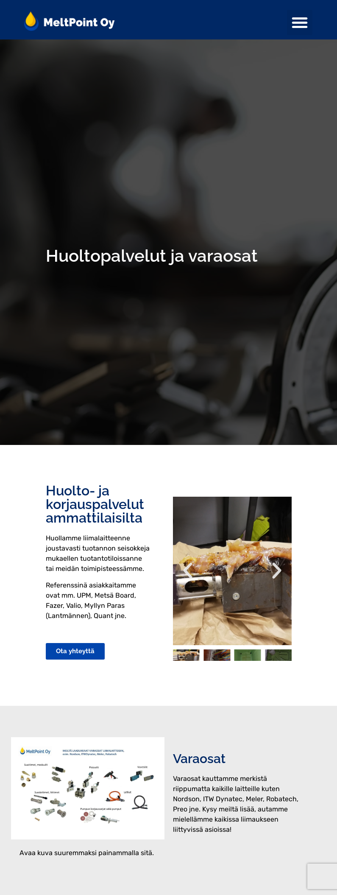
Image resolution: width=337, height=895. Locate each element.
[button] (299, 22)
